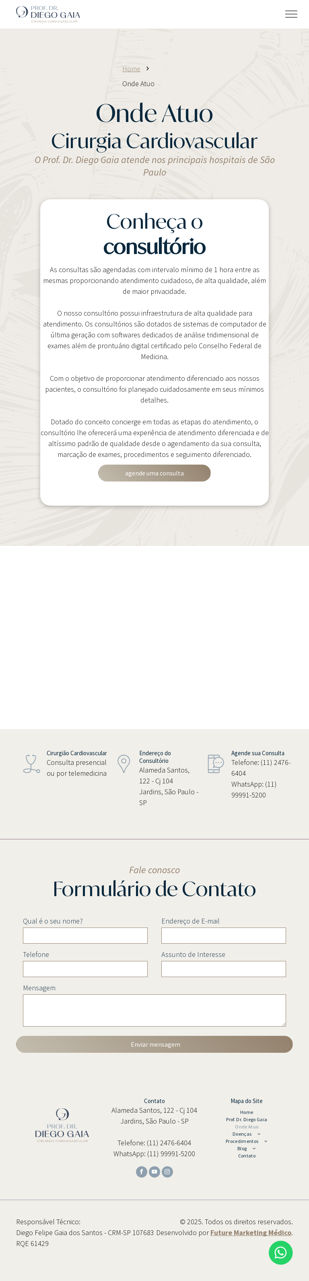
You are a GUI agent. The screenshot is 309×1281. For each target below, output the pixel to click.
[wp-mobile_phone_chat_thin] (216, 776)
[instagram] (167, 1173)
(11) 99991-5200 (171, 1153)
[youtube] (154, 1173)
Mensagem (39, 987)
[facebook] (141, 1173)
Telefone (36, 954)
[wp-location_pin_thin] (123, 776)
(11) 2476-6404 (169, 1142)
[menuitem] (246, 1112)
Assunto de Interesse (193, 954)
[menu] (291, 14)
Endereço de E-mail (190, 921)
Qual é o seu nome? (53, 921)
